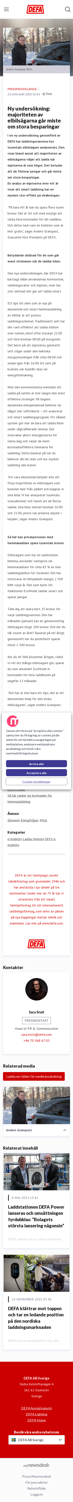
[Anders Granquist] (36, 1105)
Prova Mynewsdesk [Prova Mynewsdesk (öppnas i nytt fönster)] (36, 1476)
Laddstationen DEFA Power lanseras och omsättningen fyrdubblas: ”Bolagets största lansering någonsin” (36, 1216)
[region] (36, 751)
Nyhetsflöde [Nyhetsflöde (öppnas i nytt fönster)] (36, 1488)
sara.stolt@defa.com (36, 1034)
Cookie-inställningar (36, 781)
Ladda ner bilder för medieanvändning (34, 1076)
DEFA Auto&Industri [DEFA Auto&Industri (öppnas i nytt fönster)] (36, 1408)
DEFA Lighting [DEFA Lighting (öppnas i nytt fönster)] (36, 1414)
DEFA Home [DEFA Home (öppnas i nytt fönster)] (36, 1420)
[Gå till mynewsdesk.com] (36, 1465)
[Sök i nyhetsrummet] (68, 9)
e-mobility (15, 839)
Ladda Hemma (33, 839)
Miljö (43, 820)
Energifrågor (30, 820)
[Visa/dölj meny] (6, 9)
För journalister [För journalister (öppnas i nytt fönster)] (36, 1482)
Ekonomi (14, 820)
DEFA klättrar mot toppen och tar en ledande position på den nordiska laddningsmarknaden (36, 1318)
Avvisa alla (36, 764)
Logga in (36, 1494)
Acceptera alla (36, 773)
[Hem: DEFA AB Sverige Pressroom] (35, 9)
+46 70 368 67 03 (36, 1040)
